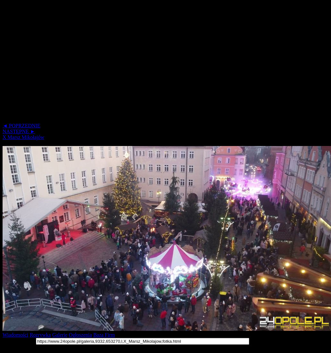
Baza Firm (104, 335)
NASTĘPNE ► (19, 131)
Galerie (59, 335)
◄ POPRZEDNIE (21, 125)
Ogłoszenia (80, 335)
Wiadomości (15, 335)
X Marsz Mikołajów (23, 137)
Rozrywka (40, 335)
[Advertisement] (60, 63)
